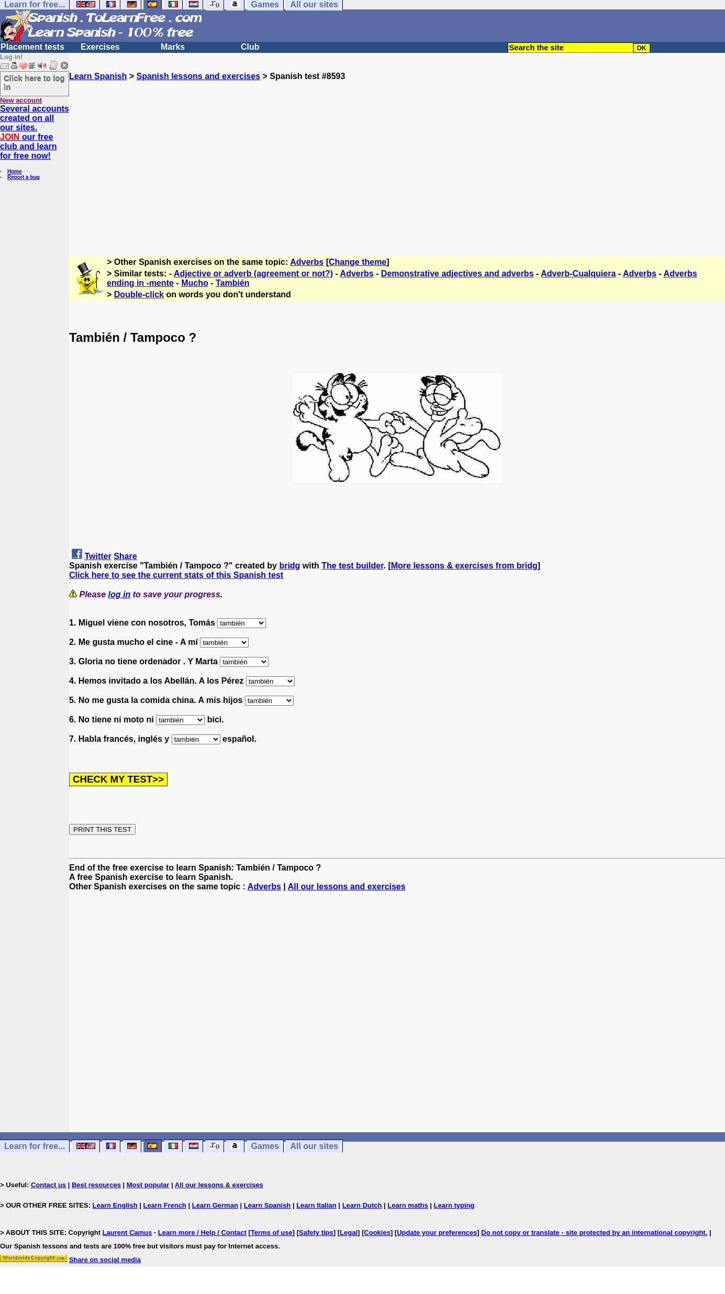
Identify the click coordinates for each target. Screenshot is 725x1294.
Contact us (48, 1185)
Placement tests (32, 46)
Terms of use (272, 1232)
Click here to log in (34, 82)
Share (125, 556)
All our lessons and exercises (347, 886)
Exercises (100, 46)
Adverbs (307, 262)
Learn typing (454, 1205)
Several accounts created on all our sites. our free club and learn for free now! (34, 132)
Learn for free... (34, 1146)
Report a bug (23, 177)
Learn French (164, 1205)
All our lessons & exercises (219, 1185)
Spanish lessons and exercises (198, 76)
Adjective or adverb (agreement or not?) (253, 273)
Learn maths (407, 1205)
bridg (289, 565)
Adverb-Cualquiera (578, 273)
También (233, 282)
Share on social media (105, 1260)
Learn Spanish (98, 76)
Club (250, 46)
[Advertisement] (397, 154)
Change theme (357, 262)
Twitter (97, 556)
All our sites (314, 1146)
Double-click (139, 294)
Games (265, 1146)
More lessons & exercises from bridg (464, 565)
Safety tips (316, 1232)
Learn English (115, 1205)
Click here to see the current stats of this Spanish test (176, 575)
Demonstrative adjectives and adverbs (457, 273)
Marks (173, 46)
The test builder (352, 565)
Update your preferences (437, 1232)
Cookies (377, 1232)
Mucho (194, 282)
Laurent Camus (127, 1232)
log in (119, 594)
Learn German (215, 1205)
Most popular (148, 1185)
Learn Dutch (362, 1205)
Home (14, 171)
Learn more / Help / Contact (202, 1232)
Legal (349, 1232)
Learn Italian (316, 1205)
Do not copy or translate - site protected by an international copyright (593, 1232)
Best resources (96, 1185)
